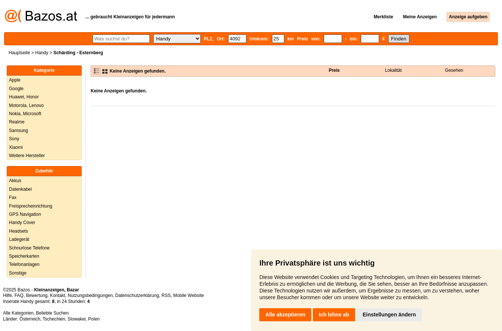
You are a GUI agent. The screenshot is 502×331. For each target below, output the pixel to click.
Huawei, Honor (24, 96)
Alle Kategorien (18, 313)
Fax (12, 197)
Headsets (18, 231)
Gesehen (454, 70)
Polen (94, 319)
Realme (16, 122)
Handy (41, 52)
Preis (334, 70)
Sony (14, 138)
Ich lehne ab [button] (334, 315)
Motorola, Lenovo (26, 105)
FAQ (19, 295)
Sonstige (18, 273)
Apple (15, 80)
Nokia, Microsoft (25, 113)
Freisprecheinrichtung (30, 206)
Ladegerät (19, 239)
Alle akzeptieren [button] (285, 315)
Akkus (15, 180)
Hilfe (7, 295)
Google (16, 88)
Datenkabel (20, 189)
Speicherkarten (24, 256)
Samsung (18, 130)
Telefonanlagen (24, 264)
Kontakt (57, 295)
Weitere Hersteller (27, 155)
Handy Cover (22, 222)
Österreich (29, 319)
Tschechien (54, 319)
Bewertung (36, 295)
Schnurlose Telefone (29, 248)
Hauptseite (19, 52)
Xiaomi (16, 147)
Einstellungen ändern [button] (389, 315)
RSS (166, 295)
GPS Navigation (25, 214)
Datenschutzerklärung (137, 295)
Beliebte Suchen (52, 313)
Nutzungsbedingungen (90, 295)
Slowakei (77, 319)
